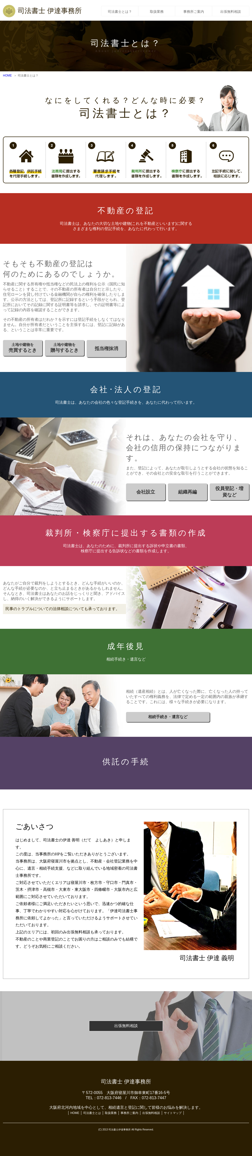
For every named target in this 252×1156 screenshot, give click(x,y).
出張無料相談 (230, 11)
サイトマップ (173, 1113)
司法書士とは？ (120, 11)
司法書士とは (92, 1113)
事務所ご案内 (193, 11)
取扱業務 (157, 11)
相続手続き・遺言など (168, 717)
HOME (7, 75)
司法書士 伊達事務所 (50, 11)
